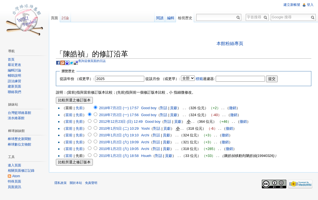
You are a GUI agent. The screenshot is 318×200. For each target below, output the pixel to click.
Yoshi (145, 128)
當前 (69, 115)
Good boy (149, 108)
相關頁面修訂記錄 (21, 170)
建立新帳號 (292, 5)
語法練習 (14, 81)
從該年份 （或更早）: (77, 79)
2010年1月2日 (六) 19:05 (118, 149)
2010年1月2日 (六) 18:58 (118, 156)
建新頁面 (14, 86)
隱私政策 (60, 182)
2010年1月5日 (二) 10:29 (118, 128)
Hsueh (146, 156)
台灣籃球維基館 (19, 113)
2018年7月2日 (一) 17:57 (118, 108)
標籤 (199, 79)
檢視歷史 (185, 18)
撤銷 (232, 108)
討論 (65, 18)
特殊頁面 (14, 181)
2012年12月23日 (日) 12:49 (121, 121)
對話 (163, 108)
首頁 (11, 59)
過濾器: (205, 79)
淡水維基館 (16, 118)
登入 (310, 5)
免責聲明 (91, 182)
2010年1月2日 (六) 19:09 (118, 142)
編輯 (170, 18)
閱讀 (159, 18)
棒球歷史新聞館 (19, 139)
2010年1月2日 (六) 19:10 (118, 135)
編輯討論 (14, 70)
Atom (16, 176)
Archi (145, 135)
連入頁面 (14, 165)
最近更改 (14, 65)
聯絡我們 (14, 92)
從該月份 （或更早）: (162, 79)
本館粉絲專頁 (230, 43)
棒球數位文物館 (19, 144)
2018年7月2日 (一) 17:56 (118, 115)
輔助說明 (14, 76)
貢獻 (173, 108)
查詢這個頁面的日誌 (92, 60)
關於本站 (76, 182)
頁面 (54, 18)
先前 (79, 108)
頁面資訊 (14, 187)
